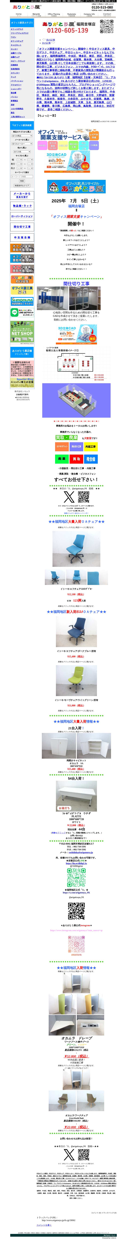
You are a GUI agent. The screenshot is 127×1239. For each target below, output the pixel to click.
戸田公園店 (27, 1233)
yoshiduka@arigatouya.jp (81, 852)
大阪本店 (48, 1233)
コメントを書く (44, 1225)
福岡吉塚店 (61, 1233)
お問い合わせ (97, 1233)
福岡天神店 (89, 1233)
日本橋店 (43, 1233)
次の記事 (46, 43)
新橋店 (38, 1233)
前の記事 (50, 40)
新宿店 (67, 1233)
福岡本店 (54, 1233)
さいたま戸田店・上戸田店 (77, 1233)
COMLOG (113, 1238)
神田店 (33, 1233)
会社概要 (20, 1233)
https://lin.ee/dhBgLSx (76, 863)
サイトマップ (105, 1233)
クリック (61, 832)
